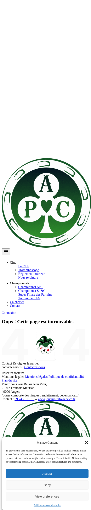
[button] (86, 442)
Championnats (22, 283)
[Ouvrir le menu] (6, 251)
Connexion (9, 312)
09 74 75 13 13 (24, 399)
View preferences (47, 496)
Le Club (23, 266)
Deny (47, 485)
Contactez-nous (34, 367)
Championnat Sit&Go (32, 290)
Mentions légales (36, 376)
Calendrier (17, 302)
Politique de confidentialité (47, 505)
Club (15, 262)
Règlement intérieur (31, 273)
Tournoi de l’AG (29, 298)
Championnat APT (30, 287)
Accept (47, 473)
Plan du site (9, 380)
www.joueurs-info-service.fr (56, 399)
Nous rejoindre (28, 277)
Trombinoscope (28, 270)
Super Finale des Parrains (35, 294)
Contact (15, 305)
